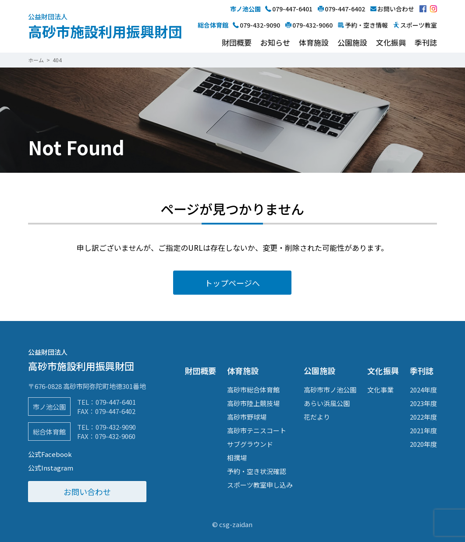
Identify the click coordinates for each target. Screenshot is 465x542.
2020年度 (423, 444)
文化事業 (380, 389)
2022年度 (423, 416)
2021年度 (423, 430)
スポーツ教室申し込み (260, 484)
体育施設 (314, 42)
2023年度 (423, 403)
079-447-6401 (116, 401)
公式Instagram (50, 467)
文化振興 (391, 42)
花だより (317, 416)
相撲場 (237, 457)
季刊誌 (426, 42)
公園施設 (352, 42)
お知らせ (275, 42)
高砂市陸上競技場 (253, 403)
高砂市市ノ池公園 (330, 389)
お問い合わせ (87, 491)
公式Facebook (50, 454)
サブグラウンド (250, 444)
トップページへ (232, 283)
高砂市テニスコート (256, 430)
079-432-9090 (116, 426)
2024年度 (423, 389)
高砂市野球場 (246, 416)
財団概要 (237, 42)
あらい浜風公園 (327, 403)
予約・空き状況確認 (256, 471)
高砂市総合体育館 (253, 389)
